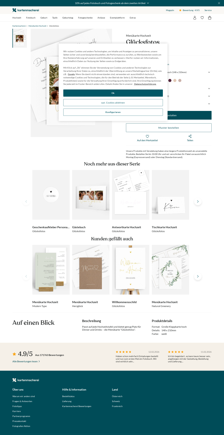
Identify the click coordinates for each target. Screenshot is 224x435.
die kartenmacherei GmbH (25, 10)
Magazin (170, 10)
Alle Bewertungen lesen (25, 361)
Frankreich (117, 406)
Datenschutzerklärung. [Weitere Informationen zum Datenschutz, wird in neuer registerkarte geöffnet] (145, 84)
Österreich (117, 396)
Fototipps (17, 406)
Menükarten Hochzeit (37, 26)
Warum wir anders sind (23, 396)
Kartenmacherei (19, 26)
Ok (113, 93)
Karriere (16, 411)
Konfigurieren (113, 112)
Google (71, 74)
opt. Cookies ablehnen (113, 102)
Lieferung (66, 401)
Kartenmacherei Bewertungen (76, 406)
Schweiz (116, 401)
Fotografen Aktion (21, 426)
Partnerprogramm (21, 416)
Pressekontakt (19, 421)
